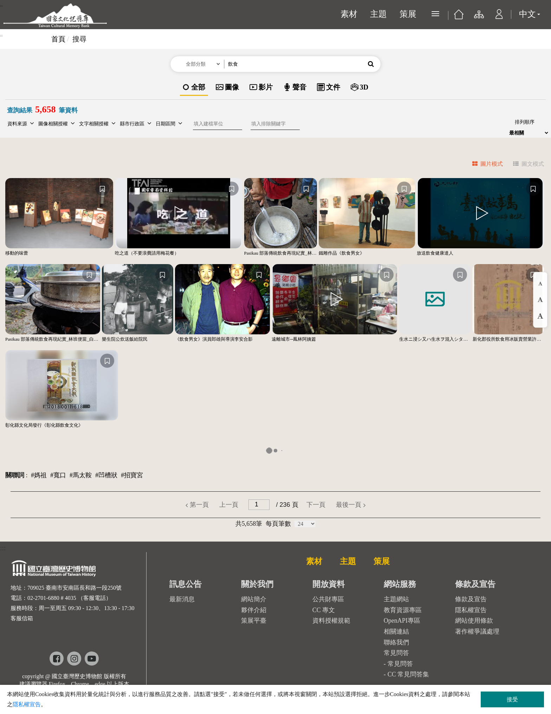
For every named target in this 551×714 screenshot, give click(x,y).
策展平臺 (253, 620)
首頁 (58, 39)
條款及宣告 (471, 599)
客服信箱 (22, 618)
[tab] (483, 165)
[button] (499, 17)
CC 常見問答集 (408, 674)
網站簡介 (253, 599)
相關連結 (396, 631)
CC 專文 (323, 610)
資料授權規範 (331, 620)
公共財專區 (328, 599)
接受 (512, 699)
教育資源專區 (403, 610)
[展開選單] (435, 14)
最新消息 (182, 599)
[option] (194, 87)
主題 (378, 14)
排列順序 (524, 122)
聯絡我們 (396, 642)
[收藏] (102, 189)
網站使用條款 (474, 620)
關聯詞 (14, 475)
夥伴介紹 (253, 610)
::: (1, 5)
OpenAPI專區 (402, 620)
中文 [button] (529, 14)
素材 (349, 14)
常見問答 (400, 663)
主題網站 (396, 599)
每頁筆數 (278, 523)
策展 (408, 14)
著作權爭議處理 (477, 631)
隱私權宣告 (471, 610)
